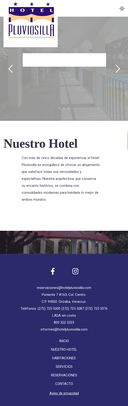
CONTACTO (64, 384)
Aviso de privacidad (64, 393)
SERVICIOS (64, 367)
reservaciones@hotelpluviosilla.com (64, 288)
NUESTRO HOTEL (64, 349)
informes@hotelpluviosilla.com (64, 329)
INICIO (64, 341)
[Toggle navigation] (122, 8)
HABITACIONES (64, 358)
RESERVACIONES (64, 375)
